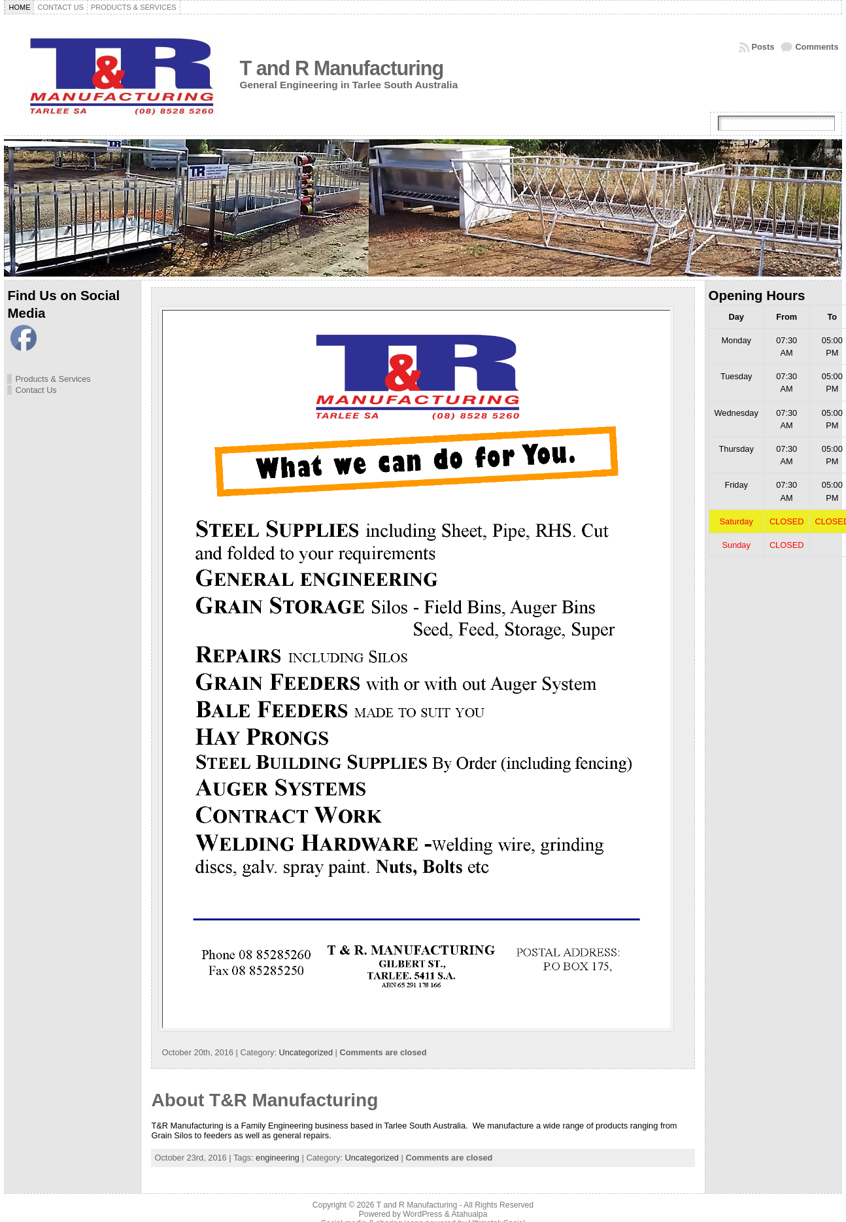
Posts (763, 47)
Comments (816, 47)
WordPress (422, 1214)
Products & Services (52, 379)
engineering (277, 1158)
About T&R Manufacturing (264, 1100)
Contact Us (35, 390)
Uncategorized (306, 1052)
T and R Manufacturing (341, 68)
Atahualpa (469, 1214)
